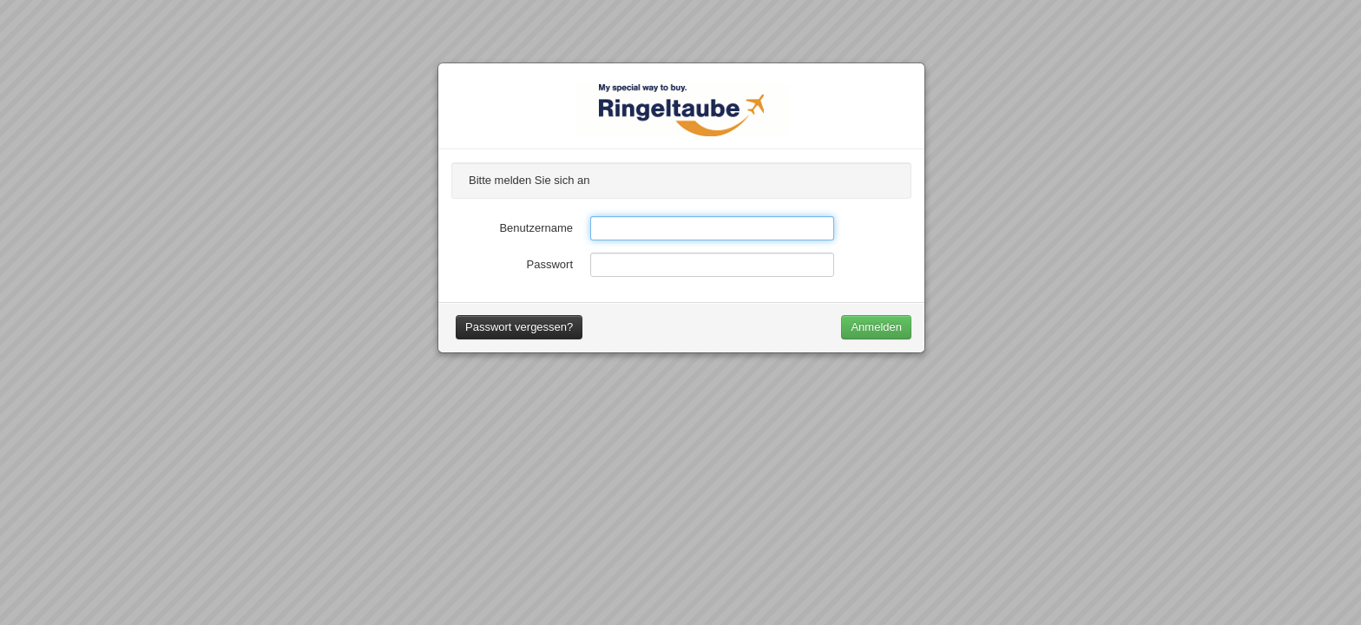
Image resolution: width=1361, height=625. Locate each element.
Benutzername (536, 227)
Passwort (550, 264)
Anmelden (876, 326)
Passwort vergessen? (519, 326)
